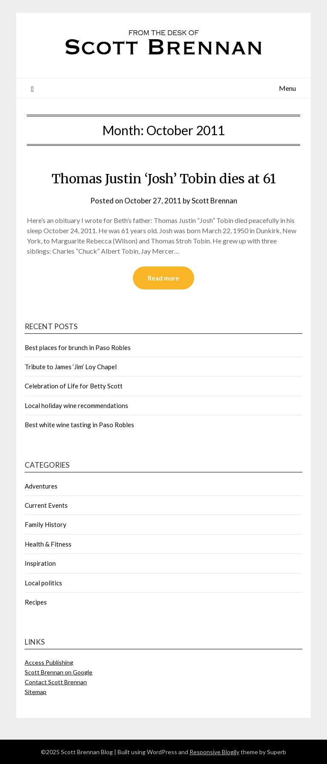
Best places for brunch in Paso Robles (78, 347)
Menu (287, 88)
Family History (45, 524)
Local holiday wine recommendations (76, 405)
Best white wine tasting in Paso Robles (79, 424)
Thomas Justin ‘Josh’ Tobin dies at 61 (164, 179)
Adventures (41, 486)
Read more (163, 278)
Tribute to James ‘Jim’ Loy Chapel (71, 366)
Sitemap (35, 691)
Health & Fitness (48, 544)
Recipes (36, 602)
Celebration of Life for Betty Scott (74, 386)
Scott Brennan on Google (58, 672)
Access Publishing (49, 662)
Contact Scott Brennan (56, 682)
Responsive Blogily (214, 751)
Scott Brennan (214, 200)
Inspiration (40, 563)
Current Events (46, 505)
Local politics (43, 583)
